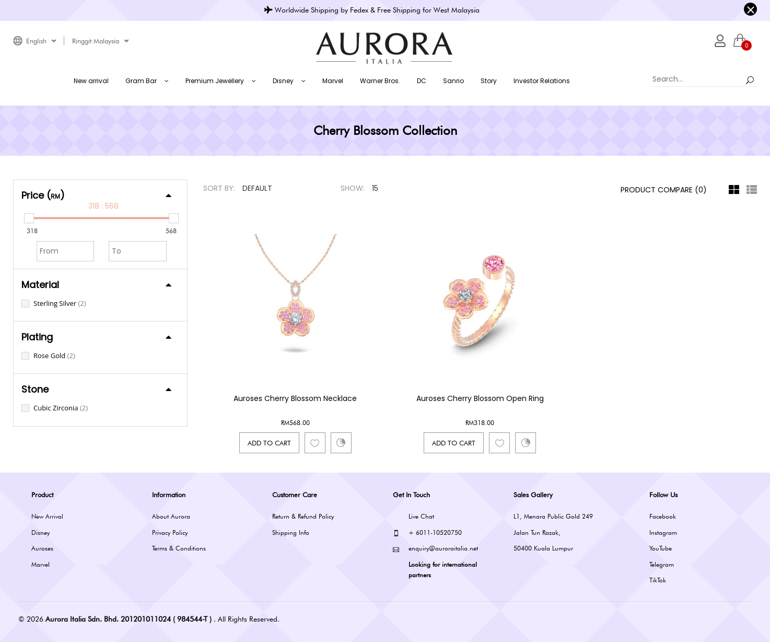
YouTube (660, 548)
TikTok (657, 580)
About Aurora (171, 516)
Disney (40, 532)
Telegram (661, 564)
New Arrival (47, 516)
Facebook (662, 516)
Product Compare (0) (664, 190)
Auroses (42, 548)
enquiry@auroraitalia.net (435, 549)
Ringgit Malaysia (100, 41)
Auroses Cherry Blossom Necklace (295, 398)
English (41, 41)
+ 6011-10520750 (427, 533)
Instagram (663, 532)
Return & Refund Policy (303, 516)
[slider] (29, 218)
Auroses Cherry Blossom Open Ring (480, 398)
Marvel (40, 564)
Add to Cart (269, 443)
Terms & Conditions (179, 548)
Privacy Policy (170, 532)
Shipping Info (290, 532)
